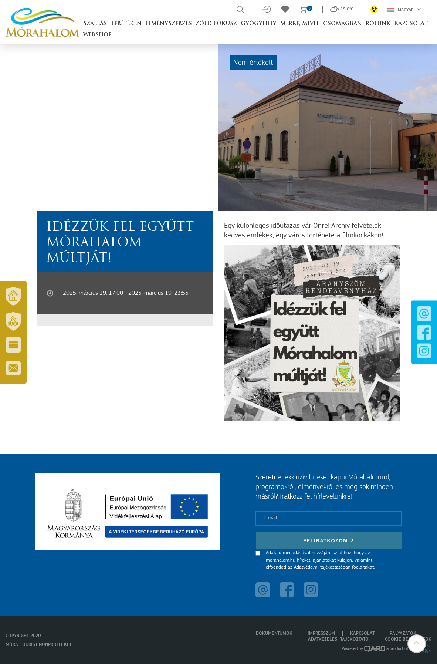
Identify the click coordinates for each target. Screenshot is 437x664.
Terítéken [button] (126, 24)
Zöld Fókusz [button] (216, 24)
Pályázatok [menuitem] (403, 633)
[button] (416, 643)
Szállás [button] (95, 24)
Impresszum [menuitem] (321, 633)
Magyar (404, 9)
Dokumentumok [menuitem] (274, 633)
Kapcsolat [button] (411, 24)
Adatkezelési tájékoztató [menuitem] (338, 639)
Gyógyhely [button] (259, 24)
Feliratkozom (328, 540)
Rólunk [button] (378, 24)
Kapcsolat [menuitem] (362, 633)
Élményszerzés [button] (168, 24)
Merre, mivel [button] (299, 24)
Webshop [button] (97, 35)
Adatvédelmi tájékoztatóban (322, 567)
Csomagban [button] (342, 24)
